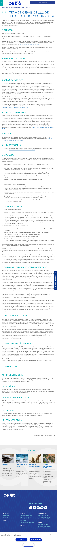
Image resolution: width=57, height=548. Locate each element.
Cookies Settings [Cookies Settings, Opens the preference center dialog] (28, 544)
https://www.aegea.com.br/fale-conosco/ (29, 44)
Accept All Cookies (35, 539)
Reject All (21, 539)
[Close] (55, 534)
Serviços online (42, 2)
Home (3, 7)
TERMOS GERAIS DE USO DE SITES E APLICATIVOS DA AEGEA (18, 7)
